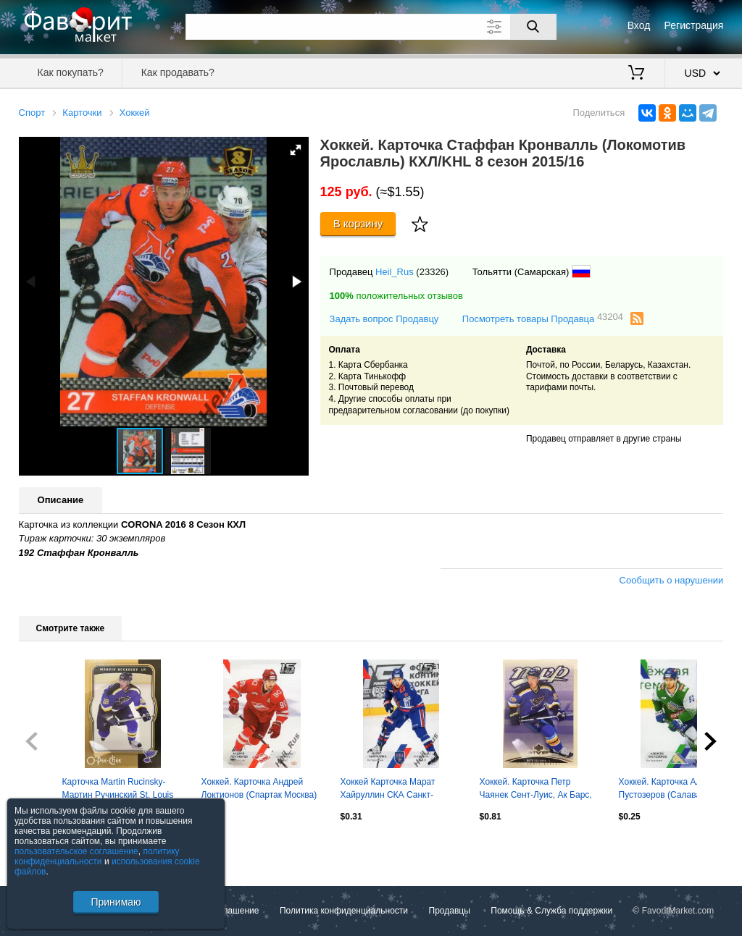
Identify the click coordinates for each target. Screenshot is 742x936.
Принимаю (116, 902)
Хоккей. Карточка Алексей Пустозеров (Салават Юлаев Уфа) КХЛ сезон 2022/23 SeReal (677, 790)
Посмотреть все (51, 848)
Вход (639, 25)
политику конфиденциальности (97, 856)
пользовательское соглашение (76, 851)
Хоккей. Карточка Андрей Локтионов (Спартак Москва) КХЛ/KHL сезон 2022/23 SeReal (259, 790)
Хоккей (135, 112)
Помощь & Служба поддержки (551, 911)
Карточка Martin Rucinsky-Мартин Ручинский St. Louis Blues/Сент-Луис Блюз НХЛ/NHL (118, 790)
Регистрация (694, 25)
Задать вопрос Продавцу (384, 318)
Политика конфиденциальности (344, 911)
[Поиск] (533, 27)
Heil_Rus (394, 271)
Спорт (32, 112)
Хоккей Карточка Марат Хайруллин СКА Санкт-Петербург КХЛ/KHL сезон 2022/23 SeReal (393, 790)
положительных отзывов (396, 295)
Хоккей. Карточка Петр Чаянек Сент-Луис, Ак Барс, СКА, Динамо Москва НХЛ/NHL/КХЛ (536, 790)
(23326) (432, 271)
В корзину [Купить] (358, 223)
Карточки (81, 112)
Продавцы (449, 911)
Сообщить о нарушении (672, 580)
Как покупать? (71, 72)
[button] (295, 149)
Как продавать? (177, 72)
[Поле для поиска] (371, 27)
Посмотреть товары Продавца (542, 318)
